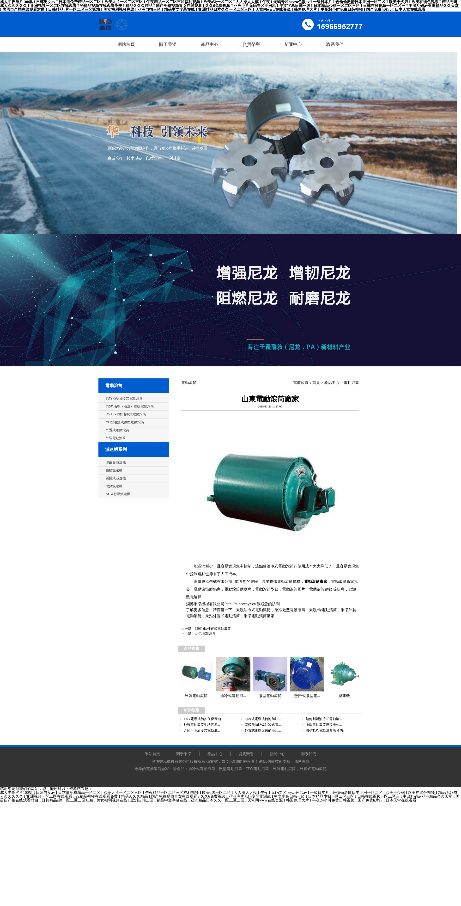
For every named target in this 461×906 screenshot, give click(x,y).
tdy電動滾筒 (327, 610)
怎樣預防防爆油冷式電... (263, 725)
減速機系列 (116, 449)
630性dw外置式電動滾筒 (213, 628)
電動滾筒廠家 (315, 581)
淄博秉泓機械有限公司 (213, 581)
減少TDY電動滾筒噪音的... (325, 730)
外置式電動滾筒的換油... (263, 730)
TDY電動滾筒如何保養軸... (203, 719)
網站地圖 (266, 761)
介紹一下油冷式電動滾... (202, 730)
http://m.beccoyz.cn (240, 604)
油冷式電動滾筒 (257, 610)
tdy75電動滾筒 (205, 633)
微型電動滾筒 (293, 610)
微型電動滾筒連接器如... (324, 725)
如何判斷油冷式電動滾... (324, 719)
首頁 (316, 383)
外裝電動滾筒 (284, 769)
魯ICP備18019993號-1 (240, 761)
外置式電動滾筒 (226, 616)
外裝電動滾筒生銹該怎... (202, 725)
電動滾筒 (113, 385)
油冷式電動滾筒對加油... (263, 719)
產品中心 (332, 383)
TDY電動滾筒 (257, 769)
